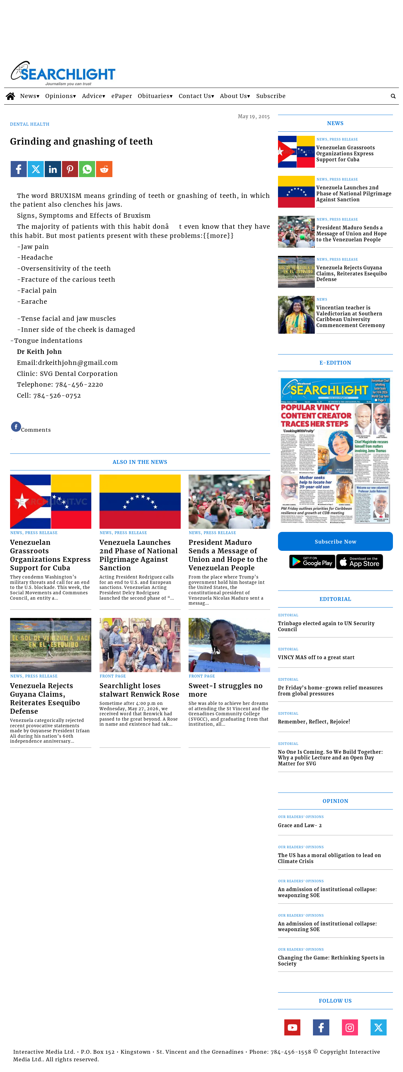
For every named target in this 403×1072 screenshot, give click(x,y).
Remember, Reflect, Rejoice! (314, 722)
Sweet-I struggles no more (226, 690)
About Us (233, 96)
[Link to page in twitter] (36, 169)
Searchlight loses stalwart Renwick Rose (139, 690)
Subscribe (271, 96)
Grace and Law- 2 (300, 825)
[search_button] (393, 96)
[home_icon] (10, 96)
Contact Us (195, 96)
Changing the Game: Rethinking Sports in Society (331, 961)
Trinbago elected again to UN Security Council (326, 626)
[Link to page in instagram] (350, 1027)
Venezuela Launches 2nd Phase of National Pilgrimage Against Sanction (138, 555)
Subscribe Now (335, 542)
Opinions (59, 96)
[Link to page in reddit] (104, 169)
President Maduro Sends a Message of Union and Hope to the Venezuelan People (228, 555)
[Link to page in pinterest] (70, 169)
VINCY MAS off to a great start (316, 657)
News (28, 96)
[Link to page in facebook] (19, 169)
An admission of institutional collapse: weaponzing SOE (327, 892)
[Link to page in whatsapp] (87, 169)
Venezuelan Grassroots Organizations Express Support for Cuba (50, 555)
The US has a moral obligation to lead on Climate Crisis (329, 858)
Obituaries (154, 96)
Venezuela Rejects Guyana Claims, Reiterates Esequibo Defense (45, 699)
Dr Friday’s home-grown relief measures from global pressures (330, 691)
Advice (92, 96)
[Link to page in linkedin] (53, 169)
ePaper (121, 96)
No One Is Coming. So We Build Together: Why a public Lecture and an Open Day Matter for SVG (330, 758)
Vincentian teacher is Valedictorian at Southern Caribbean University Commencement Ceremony (350, 316)
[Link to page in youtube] (292, 1027)
